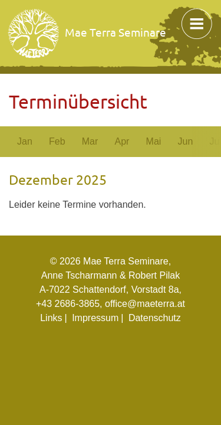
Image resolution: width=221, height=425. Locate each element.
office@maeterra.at (145, 304)
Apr (121, 141)
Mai (153, 141)
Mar (90, 141)
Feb (57, 141)
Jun (185, 141)
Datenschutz (154, 318)
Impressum (95, 318)
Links (51, 318)
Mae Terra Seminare (87, 33)
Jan (24, 141)
